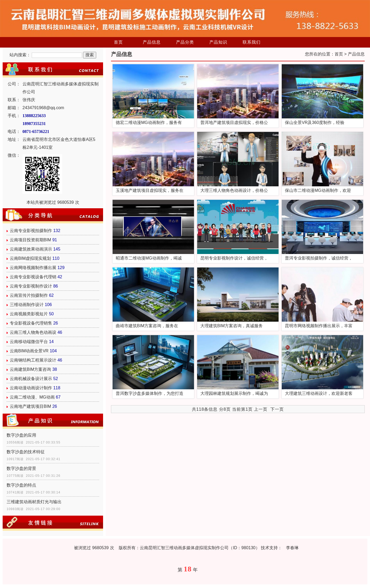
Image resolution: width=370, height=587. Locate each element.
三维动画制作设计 (27, 304)
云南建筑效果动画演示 (31, 249)
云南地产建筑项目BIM (30, 406)
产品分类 (185, 42)
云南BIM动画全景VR (29, 351)
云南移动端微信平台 (29, 341)
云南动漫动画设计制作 (31, 388)
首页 (118, 42)
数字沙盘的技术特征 (26, 452)
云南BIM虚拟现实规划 (30, 258)
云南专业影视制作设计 (31, 286)
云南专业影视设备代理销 (33, 277)
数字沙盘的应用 (21, 435)
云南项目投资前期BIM (30, 240)
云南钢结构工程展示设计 (33, 360)
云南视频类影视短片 (29, 314)
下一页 (277, 409)
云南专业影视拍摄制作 (31, 230)
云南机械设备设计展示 (31, 378)
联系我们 (252, 42)
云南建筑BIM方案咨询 (30, 369)
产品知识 (218, 42)
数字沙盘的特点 (21, 485)
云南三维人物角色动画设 (33, 332)
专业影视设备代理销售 (31, 323)
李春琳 (292, 548)
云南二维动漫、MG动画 (32, 397)
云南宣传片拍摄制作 (29, 295)
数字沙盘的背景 (21, 468)
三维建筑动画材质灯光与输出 (34, 502)
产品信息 (152, 42)
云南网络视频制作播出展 (33, 267)
